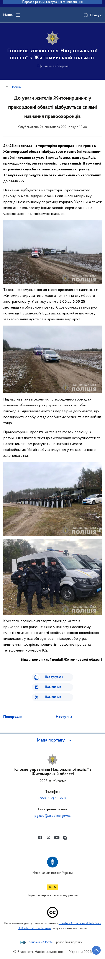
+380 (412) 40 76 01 (52, 798)
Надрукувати (54, 677)
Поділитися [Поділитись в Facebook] (53, 687)
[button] (52, 740)
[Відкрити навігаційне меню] (18, 15)
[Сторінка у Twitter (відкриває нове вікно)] (48, 837)
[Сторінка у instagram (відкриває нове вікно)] (65, 837)
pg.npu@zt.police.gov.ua (52, 816)
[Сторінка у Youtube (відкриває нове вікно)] (56, 837)
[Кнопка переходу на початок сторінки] (96, 950)
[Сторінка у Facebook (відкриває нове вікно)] (40, 837)
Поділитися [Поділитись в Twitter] (53, 697)
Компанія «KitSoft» (41, 942)
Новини (16, 87)
